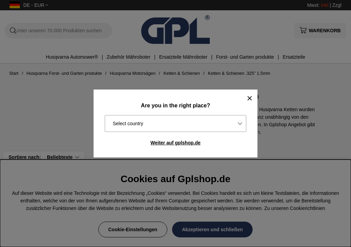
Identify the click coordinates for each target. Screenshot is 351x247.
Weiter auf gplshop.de (175, 142)
